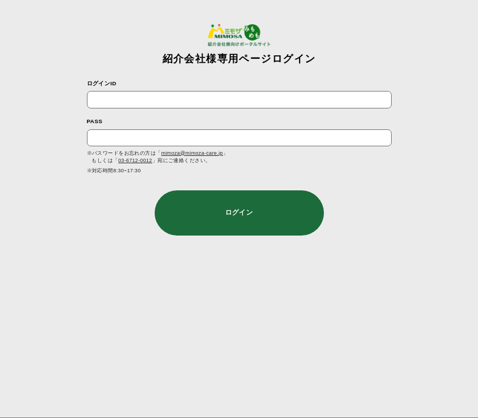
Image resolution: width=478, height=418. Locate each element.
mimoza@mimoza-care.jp (192, 153)
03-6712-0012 (135, 160)
